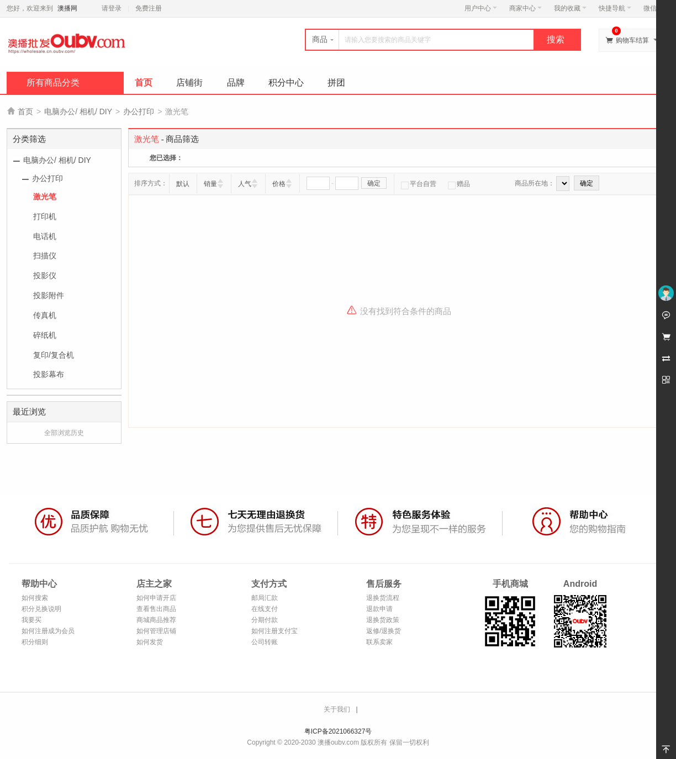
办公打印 (138, 111)
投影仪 (44, 275)
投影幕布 (48, 374)
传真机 (44, 315)
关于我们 (337, 709)
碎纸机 (44, 335)
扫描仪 (44, 255)
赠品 (459, 184)
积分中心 (286, 82)
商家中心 (525, 8)
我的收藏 (570, 8)
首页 (143, 82)
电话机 (44, 236)
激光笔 (44, 196)
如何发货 (149, 642)
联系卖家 (379, 642)
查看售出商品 (156, 609)
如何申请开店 (156, 598)
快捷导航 (615, 8)
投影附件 (48, 295)
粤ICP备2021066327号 (338, 731)
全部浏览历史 (64, 433)
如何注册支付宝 (274, 631)
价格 (279, 184)
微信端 (653, 8)
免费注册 (148, 8)
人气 (244, 184)
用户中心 (480, 8)
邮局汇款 (264, 598)
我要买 (31, 620)
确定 (374, 183)
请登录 (112, 8)
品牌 (236, 82)
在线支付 (264, 609)
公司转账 (264, 642)
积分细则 (35, 642)
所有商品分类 (53, 82)
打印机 (44, 216)
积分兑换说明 (41, 609)
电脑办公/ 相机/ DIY (78, 111)
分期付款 (264, 620)
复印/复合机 (53, 355)
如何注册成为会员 (48, 631)
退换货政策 (382, 620)
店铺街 (189, 82)
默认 (182, 184)
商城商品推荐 (156, 620)
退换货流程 (382, 598)
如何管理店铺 (156, 631)
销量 (210, 184)
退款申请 (379, 609)
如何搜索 (35, 598)
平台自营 (418, 184)
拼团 (336, 82)
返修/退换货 (383, 631)
